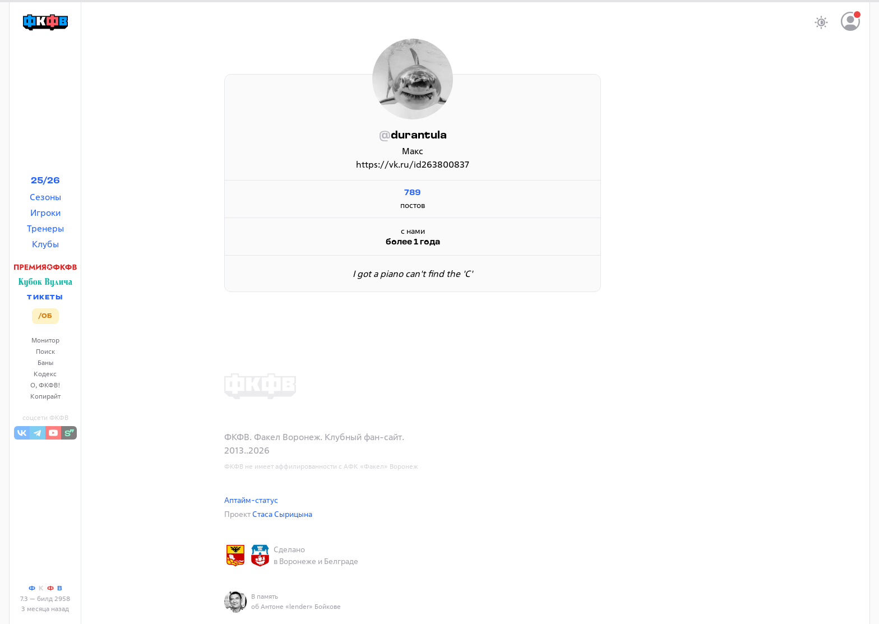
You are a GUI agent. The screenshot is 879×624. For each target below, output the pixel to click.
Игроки (45, 212)
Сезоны (45, 197)
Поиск (45, 351)
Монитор (45, 340)
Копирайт (45, 396)
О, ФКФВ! (45, 385)
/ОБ (45, 316)
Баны (45, 362)
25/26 (45, 181)
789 (412, 193)
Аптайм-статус (251, 499)
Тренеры (45, 228)
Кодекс (45, 373)
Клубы (45, 244)
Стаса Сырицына (282, 514)
